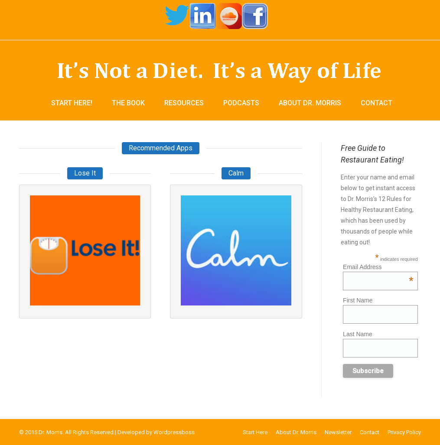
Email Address (378, 266)
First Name (357, 300)
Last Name (357, 334)
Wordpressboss (174, 432)
